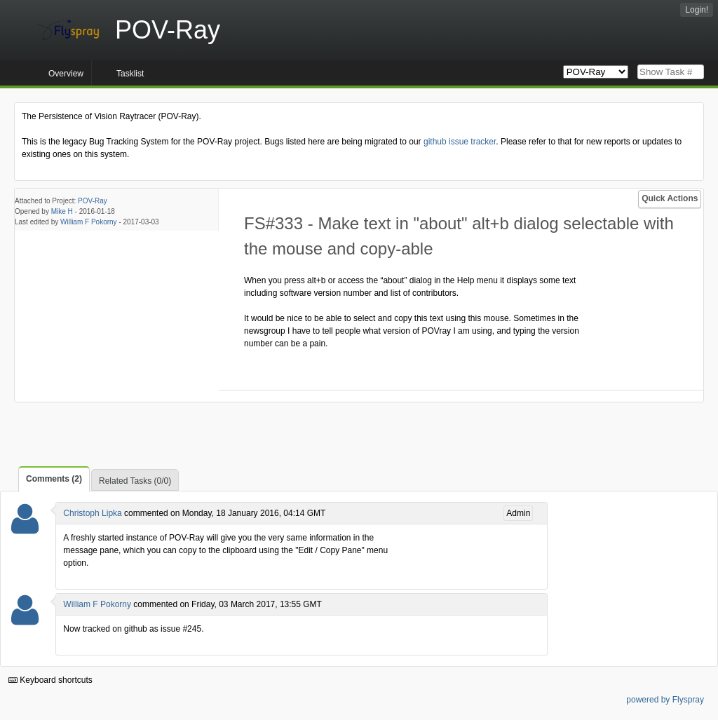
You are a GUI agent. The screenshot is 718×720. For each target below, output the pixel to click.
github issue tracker (460, 142)
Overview (65, 74)
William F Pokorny (88, 222)
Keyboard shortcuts (50, 680)
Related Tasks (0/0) (135, 481)
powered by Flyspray (665, 700)
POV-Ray (92, 201)
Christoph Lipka (92, 513)
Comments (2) (54, 479)
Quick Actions (670, 198)
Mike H (62, 211)
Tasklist (130, 74)
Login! (696, 10)
